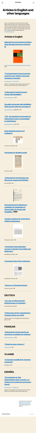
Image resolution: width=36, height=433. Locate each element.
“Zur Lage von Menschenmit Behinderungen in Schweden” (17, 313)
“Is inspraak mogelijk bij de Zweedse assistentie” (15, 377)
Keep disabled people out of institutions (16, 143)
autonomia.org (7, 363)
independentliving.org (9, 32)
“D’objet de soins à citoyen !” (16, 360)
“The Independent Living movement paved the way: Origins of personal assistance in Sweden (17, 77)
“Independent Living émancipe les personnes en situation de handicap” (17, 348)
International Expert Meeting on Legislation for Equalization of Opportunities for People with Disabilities (17, 217)
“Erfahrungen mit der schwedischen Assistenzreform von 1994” (17, 326)
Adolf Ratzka (18, 2)
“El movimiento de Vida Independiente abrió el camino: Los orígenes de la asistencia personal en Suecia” (17, 397)
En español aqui (8, 83)
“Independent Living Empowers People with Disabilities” (17, 95)
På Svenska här (16, 83)
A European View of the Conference (14, 278)
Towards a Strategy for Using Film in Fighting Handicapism (16, 237)
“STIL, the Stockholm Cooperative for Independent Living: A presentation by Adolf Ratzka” (17, 124)
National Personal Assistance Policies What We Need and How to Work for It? (16, 52)
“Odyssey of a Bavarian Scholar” (17, 297)
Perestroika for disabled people (17, 167)
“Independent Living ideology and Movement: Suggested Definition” (16, 187)
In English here (16, 403)
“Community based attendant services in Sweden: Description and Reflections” (18, 258)
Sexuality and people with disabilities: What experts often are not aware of (17, 108)
